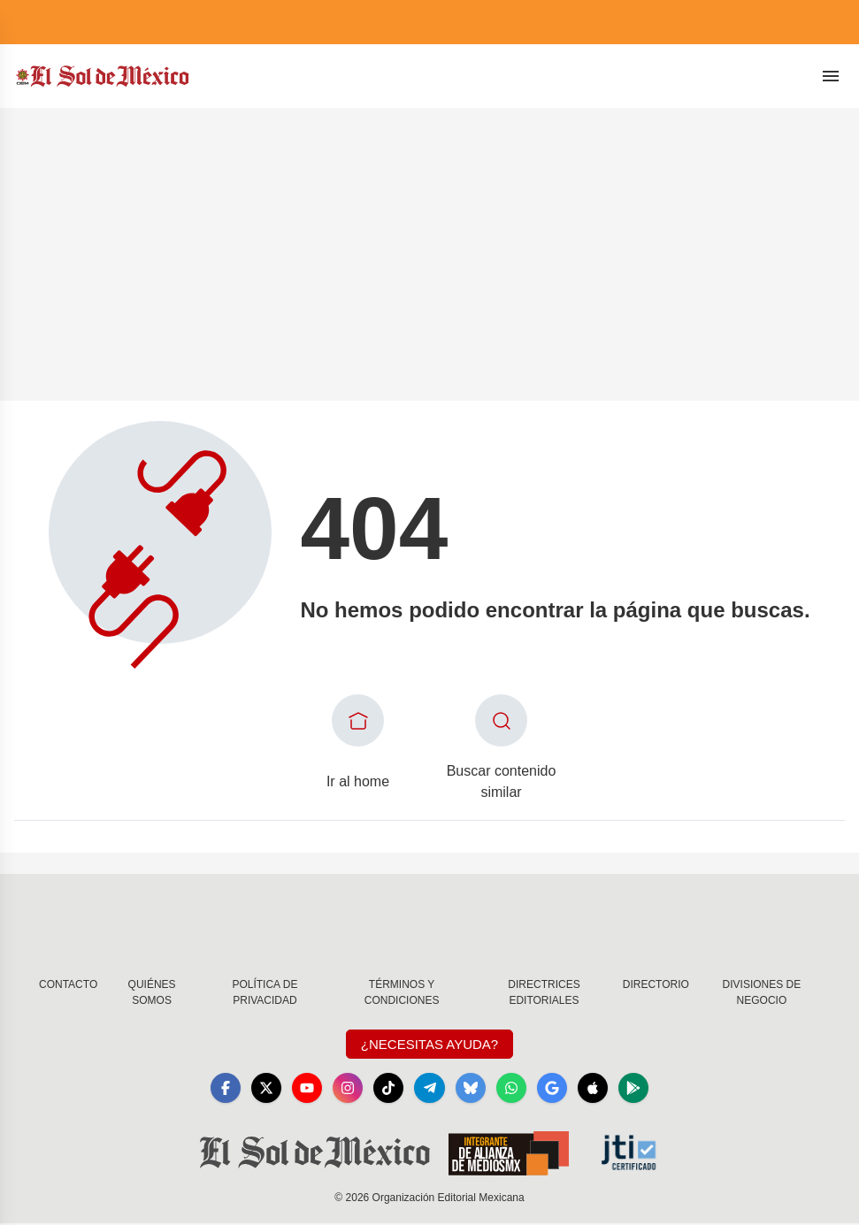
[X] (260, 1089)
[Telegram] (430, 1089)
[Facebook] (218, 1089)
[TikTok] (387, 1089)
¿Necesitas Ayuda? (429, 1044)
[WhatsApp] (515, 1089)
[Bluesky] (472, 1089)
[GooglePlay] (642, 1089)
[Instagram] (345, 1089)
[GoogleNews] (557, 1089)
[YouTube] (302, 1089)
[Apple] (600, 1089)
